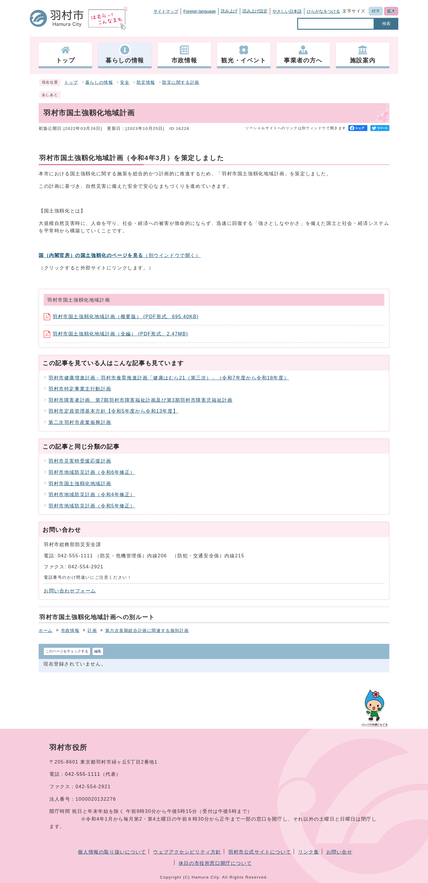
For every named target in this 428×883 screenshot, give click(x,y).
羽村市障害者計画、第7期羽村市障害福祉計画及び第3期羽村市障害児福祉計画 (140, 400)
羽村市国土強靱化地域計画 (79, 483)
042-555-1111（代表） (93, 774)
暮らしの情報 (99, 82)
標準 (376, 11)
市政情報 (70, 630)
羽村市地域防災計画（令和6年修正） (91, 472)
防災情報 (146, 82)
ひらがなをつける (323, 11)
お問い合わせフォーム (70, 590)
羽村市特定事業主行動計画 (79, 388)
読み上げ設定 (255, 11)
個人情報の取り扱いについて (112, 851)
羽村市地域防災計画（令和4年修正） (91, 494)
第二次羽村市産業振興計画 (79, 422)
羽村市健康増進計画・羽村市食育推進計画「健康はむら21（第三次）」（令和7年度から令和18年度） (168, 377)
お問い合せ (339, 851)
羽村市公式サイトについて (259, 851)
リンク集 (308, 851)
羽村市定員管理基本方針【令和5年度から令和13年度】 (113, 411)
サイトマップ (165, 11)
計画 (92, 630)
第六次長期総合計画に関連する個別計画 (147, 630)
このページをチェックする (66, 651)
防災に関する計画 (180, 82)
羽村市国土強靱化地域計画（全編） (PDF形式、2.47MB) (116, 333)
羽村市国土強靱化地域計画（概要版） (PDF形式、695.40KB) (121, 316)
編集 (97, 651)
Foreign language (199, 11)
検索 (386, 23)
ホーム (46, 630)
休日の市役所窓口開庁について (215, 863)
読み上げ (229, 11)
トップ (71, 82)
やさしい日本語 (287, 11)
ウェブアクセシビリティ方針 (187, 851)
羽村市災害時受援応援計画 (79, 460)
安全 (124, 82)
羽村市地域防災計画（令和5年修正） (91, 505)
